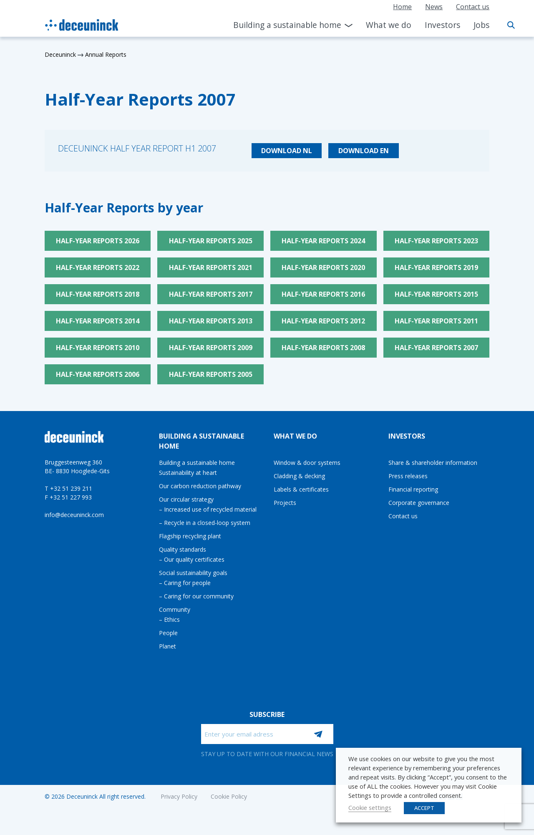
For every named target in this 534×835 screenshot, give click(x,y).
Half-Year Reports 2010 (97, 347)
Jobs (481, 24)
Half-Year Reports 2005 (210, 374)
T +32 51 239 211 (68, 488)
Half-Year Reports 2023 (436, 240)
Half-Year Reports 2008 (323, 347)
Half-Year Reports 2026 (97, 240)
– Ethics (169, 619)
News (434, 6)
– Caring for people (185, 583)
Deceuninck (60, 54)
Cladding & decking (299, 476)
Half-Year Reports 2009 (210, 347)
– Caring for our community (196, 596)
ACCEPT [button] (424, 808)
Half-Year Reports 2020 (323, 267)
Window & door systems (307, 463)
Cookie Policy (229, 796)
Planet (167, 646)
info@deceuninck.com (74, 515)
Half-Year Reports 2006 (97, 374)
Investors (442, 24)
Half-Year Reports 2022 (97, 267)
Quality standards (182, 549)
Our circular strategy (186, 499)
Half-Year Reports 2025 (210, 240)
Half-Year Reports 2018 (97, 294)
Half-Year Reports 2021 (210, 267)
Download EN (363, 150)
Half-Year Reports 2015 (436, 294)
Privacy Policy (179, 796)
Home (402, 6)
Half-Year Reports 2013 (210, 320)
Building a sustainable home (287, 25)
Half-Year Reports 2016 (323, 294)
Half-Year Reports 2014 (97, 320)
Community (174, 609)
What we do (388, 24)
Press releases (408, 476)
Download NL (286, 150)
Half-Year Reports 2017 (210, 294)
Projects (285, 503)
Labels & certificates (301, 489)
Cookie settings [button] (369, 807)
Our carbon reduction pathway (200, 486)
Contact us (472, 6)
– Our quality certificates (191, 559)
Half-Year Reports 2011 (436, 320)
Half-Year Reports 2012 (323, 320)
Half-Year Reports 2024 (323, 240)
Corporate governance (418, 503)
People (168, 633)
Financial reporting (413, 489)
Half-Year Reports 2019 (436, 267)
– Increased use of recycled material (208, 509)
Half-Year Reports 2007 (436, 347)
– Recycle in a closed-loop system (204, 523)
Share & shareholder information (432, 463)
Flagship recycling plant (190, 536)
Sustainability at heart (188, 473)
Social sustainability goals (193, 573)
